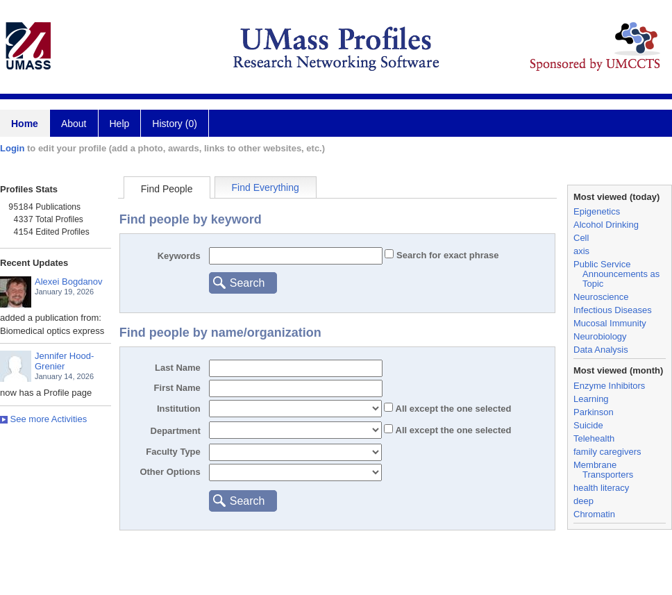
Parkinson (593, 412)
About (74, 123)
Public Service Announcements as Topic (616, 274)
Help (120, 123)
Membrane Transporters (603, 470)
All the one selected (452, 408)
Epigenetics (596, 211)
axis (581, 251)
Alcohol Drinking (606, 224)
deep (583, 501)
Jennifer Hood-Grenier (64, 361)
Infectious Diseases (612, 310)
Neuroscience (601, 297)
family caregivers (607, 451)
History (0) (174, 123)
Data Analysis (600, 349)
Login (12, 148)
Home (24, 123)
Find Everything (265, 187)
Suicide (588, 425)
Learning (591, 399)
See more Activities (43, 419)
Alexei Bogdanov (69, 281)
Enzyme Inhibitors (609, 385)
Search (247, 283)
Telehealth (593, 438)
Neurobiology (600, 336)
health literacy (601, 488)
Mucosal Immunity (609, 323)
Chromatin (594, 514)
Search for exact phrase (446, 255)
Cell (581, 238)
